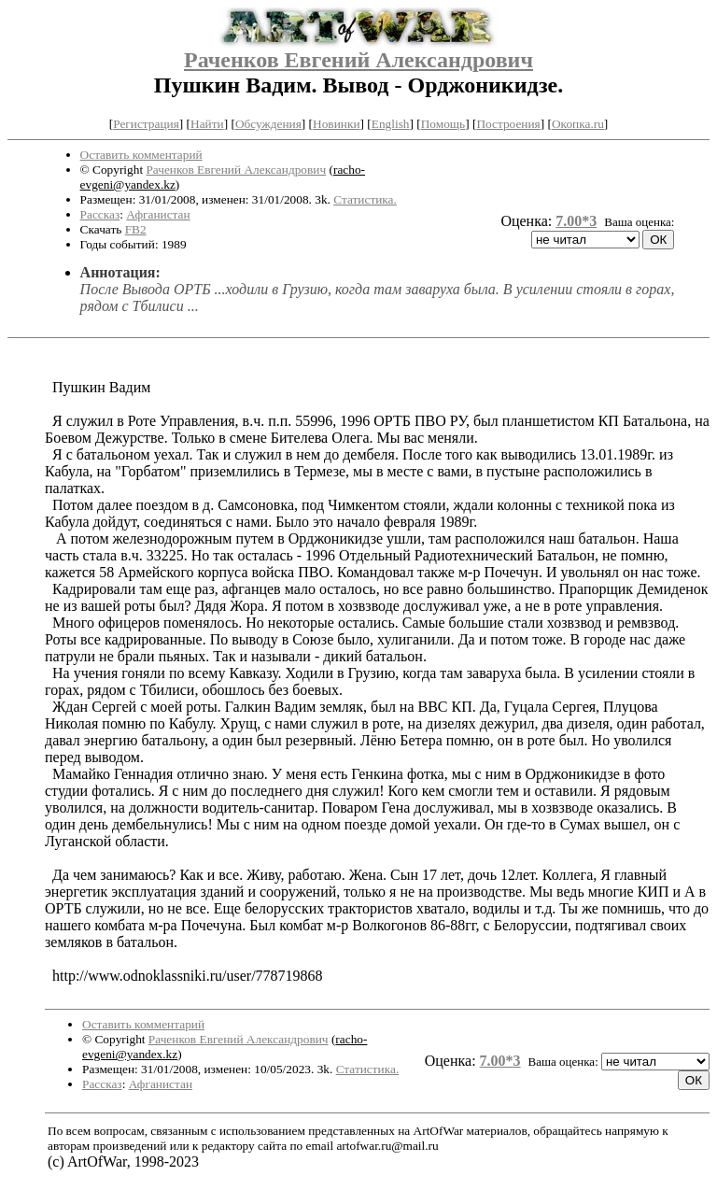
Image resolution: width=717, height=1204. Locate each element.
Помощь (443, 124)
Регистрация (146, 124)
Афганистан (158, 214)
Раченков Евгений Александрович (358, 60)
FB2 (136, 229)
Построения (508, 124)
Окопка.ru (578, 124)
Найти (207, 124)
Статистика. (365, 199)
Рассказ (100, 214)
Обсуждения (268, 124)
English (391, 124)
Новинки (336, 124)
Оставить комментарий (141, 155)
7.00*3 (576, 221)
